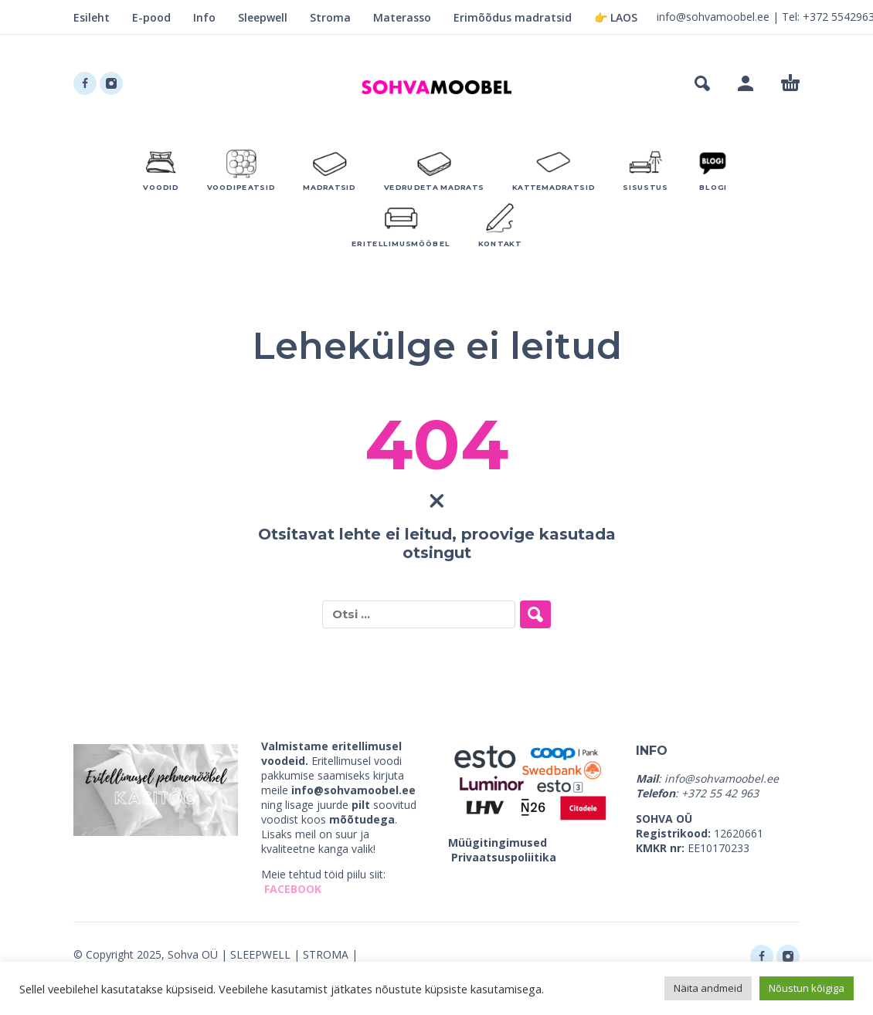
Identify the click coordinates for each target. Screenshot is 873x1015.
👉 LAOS (615, 17)
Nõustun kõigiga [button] (806, 988)
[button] (702, 83)
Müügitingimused (497, 842)
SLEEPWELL (260, 954)
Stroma (330, 17)
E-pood (151, 17)
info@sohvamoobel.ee (713, 16)
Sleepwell (262, 17)
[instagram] (111, 83)
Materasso (402, 17)
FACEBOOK (292, 888)
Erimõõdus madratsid (512, 17)
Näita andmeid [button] (708, 988)
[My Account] (745, 83)
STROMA (325, 954)
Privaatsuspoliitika (503, 857)
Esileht (91, 17)
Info (204, 17)
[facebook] (85, 83)
